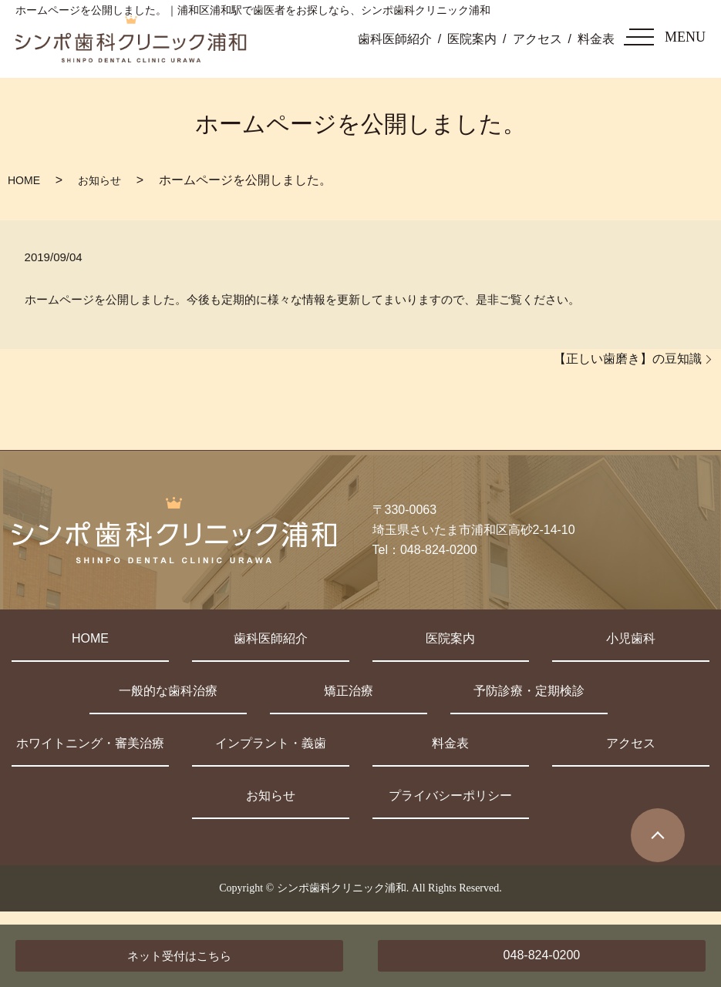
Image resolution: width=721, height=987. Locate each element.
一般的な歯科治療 (168, 690)
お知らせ (99, 180)
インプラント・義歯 (270, 743)
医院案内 (472, 38)
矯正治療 (348, 690)
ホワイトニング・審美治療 (90, 743)
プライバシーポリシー (450, 795)
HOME (24, 180)
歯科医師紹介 (395, 38)
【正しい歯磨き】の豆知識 (628, 358)
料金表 (596, 38)
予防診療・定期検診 (529, 690)
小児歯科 (630, 638)
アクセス (537, 38)
